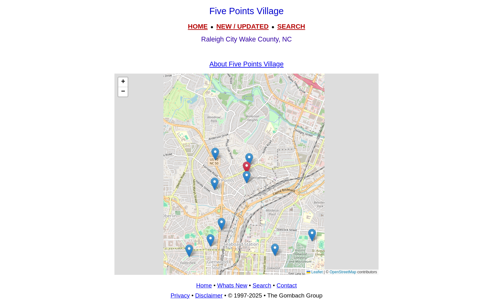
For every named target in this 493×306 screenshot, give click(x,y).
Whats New (232, 285)
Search (261, 285)
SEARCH (291, 26)
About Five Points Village (246, 64)
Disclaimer (209, 295)
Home (204, 285)
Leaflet (315, 272)
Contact (287, 285)
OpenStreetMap (343, 272)
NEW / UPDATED (242, 26)
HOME (198, 26)
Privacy (180, 295)
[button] (189, 250)
